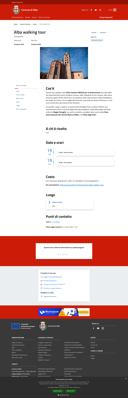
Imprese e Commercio (44, 350)
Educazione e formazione (71, 342)
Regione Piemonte (17, 2)
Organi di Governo (17, 342)
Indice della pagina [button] (21, 85)
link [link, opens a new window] (79, 387)
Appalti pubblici (42, 352)
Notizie (93, 342)
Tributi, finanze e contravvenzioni (74, 347)
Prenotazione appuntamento (46, 369)
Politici (14, 352)
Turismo (40, 357)
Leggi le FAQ (42, 374)
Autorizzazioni (68, 355)
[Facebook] (88, 10)
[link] (82, 184)
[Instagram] (97, 10)
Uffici (13, 347)
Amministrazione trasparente (73, 369)
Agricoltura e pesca (70, 357)
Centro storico (57, 202)
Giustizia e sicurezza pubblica (73, 345)
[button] (64, 395)
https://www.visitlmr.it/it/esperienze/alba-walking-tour (82, 184)
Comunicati (94, 345)
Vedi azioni (104, 33)
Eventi (35, 24)
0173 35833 (56, 222)
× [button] (126, 378)
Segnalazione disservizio (45, 371)
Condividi (95, 33)
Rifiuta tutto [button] (70, 391)
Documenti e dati (17, 357)
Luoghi (93, 358)
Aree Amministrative (18, 345)
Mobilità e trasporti (44, 360)
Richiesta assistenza (44, 376)
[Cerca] (114, 10)
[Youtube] (93, 10)
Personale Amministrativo (19, 355)
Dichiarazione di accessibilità (73, 376)
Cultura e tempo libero (45, 345)
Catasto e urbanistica (44, 355)
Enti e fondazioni (17, 350)
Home (15, 24)
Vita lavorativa (42, 347)
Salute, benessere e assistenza (73, 352)
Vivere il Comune (25, 24)
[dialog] (64, 387)
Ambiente (67, 350)
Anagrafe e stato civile (45, 342)
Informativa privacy (70, 371)
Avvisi (92, 347)
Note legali (67, 374)
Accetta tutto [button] (58, 391)
